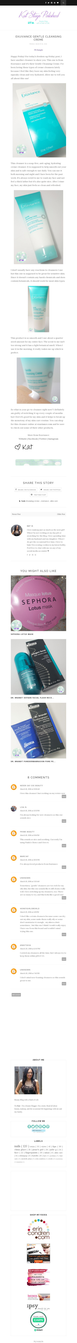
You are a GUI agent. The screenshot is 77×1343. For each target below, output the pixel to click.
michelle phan (26, 1159)
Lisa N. (23, 807)
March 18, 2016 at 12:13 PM (29, 811)
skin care (54, 501)
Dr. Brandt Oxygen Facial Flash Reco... (32, 698)
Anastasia (25, 945)
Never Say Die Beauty (31, 785)
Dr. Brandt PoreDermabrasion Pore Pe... (33, 761)
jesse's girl (38, 1149)
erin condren (40, 1159)
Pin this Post (40, 495)
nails (17, 1146)
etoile (50, 1159)
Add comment (16, 994)
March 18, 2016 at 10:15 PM (30, 860)
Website (23, 438)
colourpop (23, 1156)
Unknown (25, 878)
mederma (59, 1159)
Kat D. (30, 526)
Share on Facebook (27, 490)
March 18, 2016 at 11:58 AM (30, 789)
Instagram (53, 438)
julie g (53, 1149)
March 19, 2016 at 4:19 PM (29, 912)
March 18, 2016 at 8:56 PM (29, 835)
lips (55, 1146)
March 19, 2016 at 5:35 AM (29, 881)
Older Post (61, 514)
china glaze (20, 1149)
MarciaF (24, 856)
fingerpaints (31, 1152)
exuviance (45, 501)
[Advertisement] (38, 1191)
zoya (32, 1146)
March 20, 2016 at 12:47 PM (30, 949)
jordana (53, 1156)
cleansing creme (33, 501)
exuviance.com (44, 424)
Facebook (33, 438)
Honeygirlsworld (30, 908)
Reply (64, 796)
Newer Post (16, 514)
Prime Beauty (27, 832)
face (16, 1152)
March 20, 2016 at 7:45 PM (29, 973)
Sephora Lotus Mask (22, 634)
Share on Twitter (52, 490)
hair (45, 1156)
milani (47, 1153)
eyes (44, 1146)
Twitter (43, 438)
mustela (19, 1162)
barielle (35, 1156)
